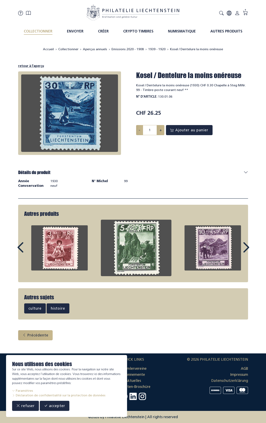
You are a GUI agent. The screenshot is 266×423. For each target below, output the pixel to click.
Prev (29, 251)
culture (35, 308)
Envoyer (75, 31)
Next (237, 251)
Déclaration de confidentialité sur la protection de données (58, 395)
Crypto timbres (138, 31)
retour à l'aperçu (31, 66)
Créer (103, 31)
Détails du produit (34, 172)
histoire (58, 308)
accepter (54, 406)
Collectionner (38, 31)
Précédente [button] (35, 335)
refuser (25, 406)
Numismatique (182, 31)
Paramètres (22, 391)
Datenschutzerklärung (229, 380)
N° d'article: (146, 96)
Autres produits (226, 31)
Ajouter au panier (189, 130)
